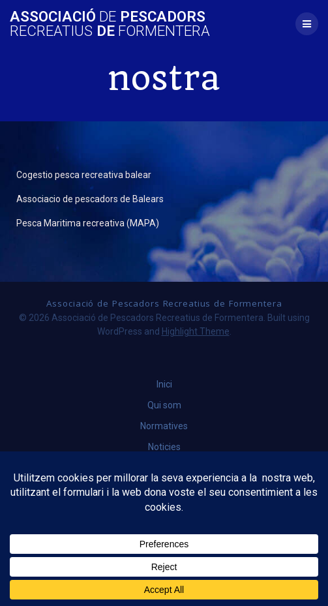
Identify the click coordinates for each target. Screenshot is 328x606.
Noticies (164, 447)
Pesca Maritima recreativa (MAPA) (87, 223)
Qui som (164, 405)
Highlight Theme (196, 331)
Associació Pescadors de (110, 23)
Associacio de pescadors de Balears (90, 199)
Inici (164, 384)
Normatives (164, 426)
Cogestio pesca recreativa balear (83, 175)
